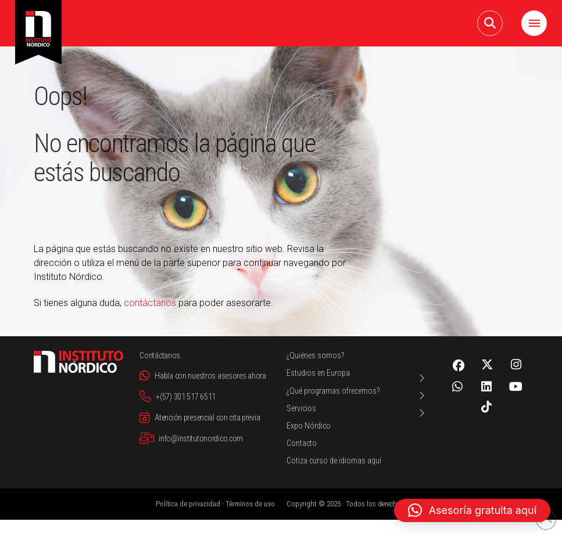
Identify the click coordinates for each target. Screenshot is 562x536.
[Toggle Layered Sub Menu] (357, 377)
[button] (490, 23)
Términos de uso (250, 503)
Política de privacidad (188, 503)
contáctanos (150, 302)
